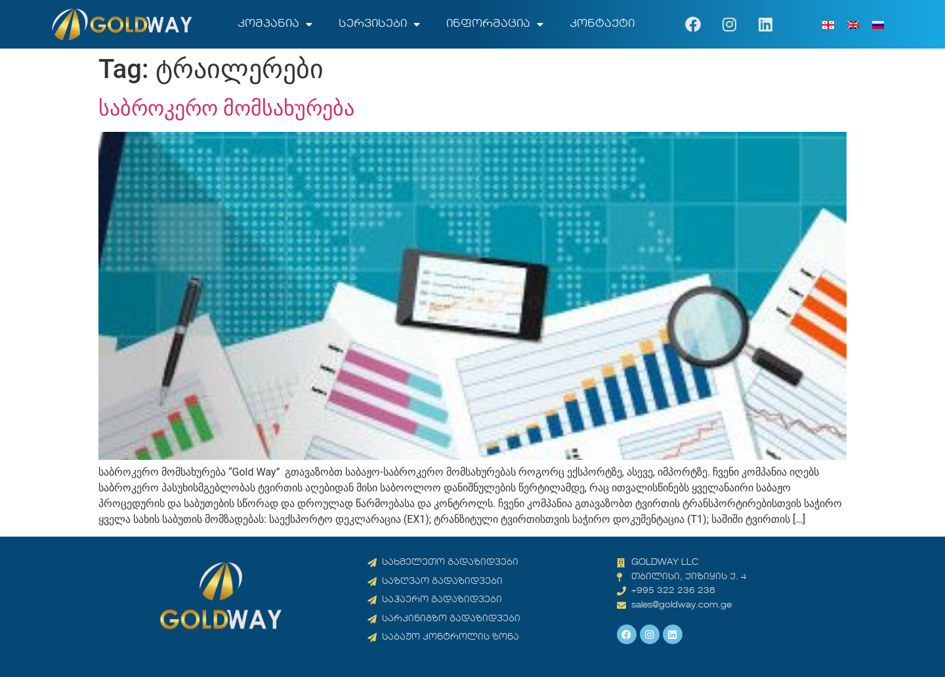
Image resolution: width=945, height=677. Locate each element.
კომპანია (275, 24)
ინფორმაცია (494, 24)
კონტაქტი (602, 24)
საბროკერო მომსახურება (226, 108)
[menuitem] (828, 24)
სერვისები (379, 24)
